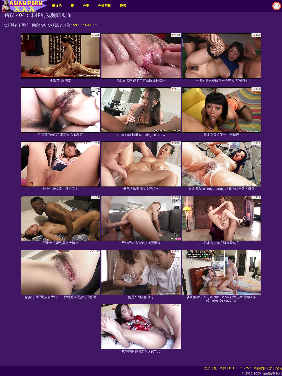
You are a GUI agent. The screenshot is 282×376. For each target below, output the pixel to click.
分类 (86, 6)
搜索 (123, 6)
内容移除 (259, 368)
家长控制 (275, 368)
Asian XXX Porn (85, 25)
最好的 (57, 6)
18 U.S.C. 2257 (240, 368)
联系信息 (210, 368)
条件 (223, 368)
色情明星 (104, 6)
